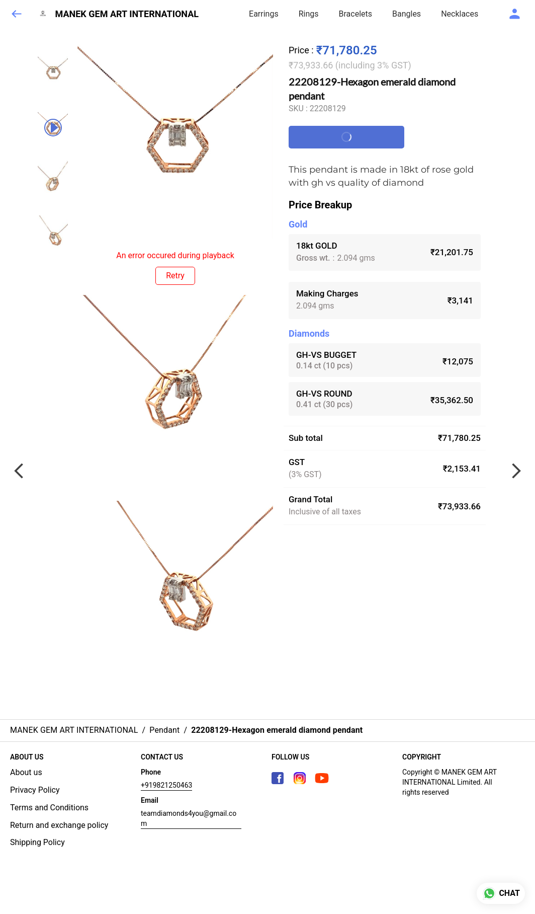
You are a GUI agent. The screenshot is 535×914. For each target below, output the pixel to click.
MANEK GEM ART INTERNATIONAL (127, 14)
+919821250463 (166, 785)
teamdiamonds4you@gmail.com (188, 818)
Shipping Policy (37, 842)
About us (26, 772)
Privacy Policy (35, 790)
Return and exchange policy (59, 825)
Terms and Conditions (49, 807)
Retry (175, 275)
